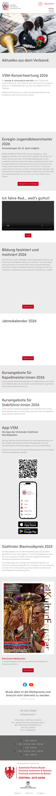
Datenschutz (29, 793)
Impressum (17, 793)
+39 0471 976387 (28, 710)
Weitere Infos (28, 307)
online (8, 384)
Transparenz (41, 793)
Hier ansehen (28, 670)
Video (28, 235)
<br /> (28, 112)
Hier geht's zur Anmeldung (28, 184)
